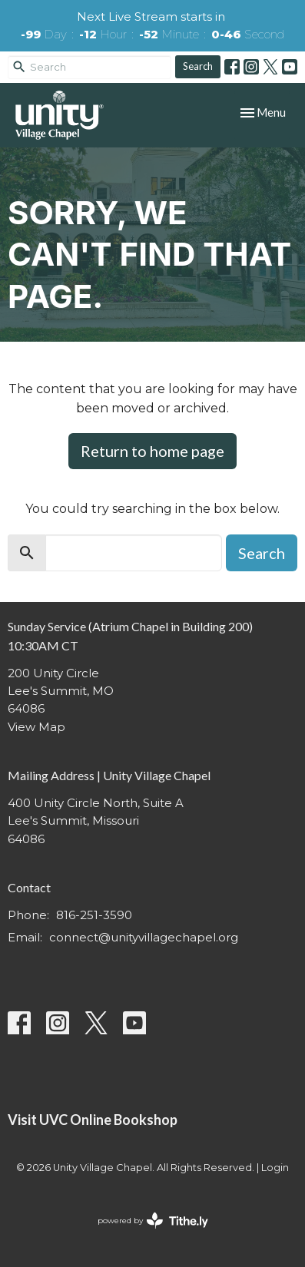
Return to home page (152, 451)
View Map (36, 727)
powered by (153, 1220)
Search (198, 66)
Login (275, 1167)
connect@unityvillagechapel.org (143, 937)
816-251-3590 (94, 915)
